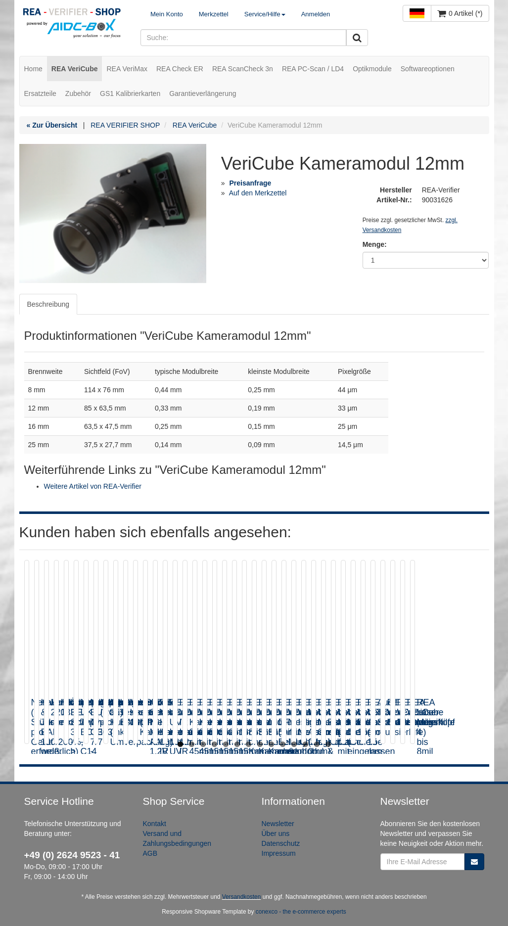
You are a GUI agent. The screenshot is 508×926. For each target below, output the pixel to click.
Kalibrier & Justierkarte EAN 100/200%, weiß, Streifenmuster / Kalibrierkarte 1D (202, 717)
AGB (150, 853)
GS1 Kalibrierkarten (130, 93)
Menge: (375, 244)
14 (328, 744)
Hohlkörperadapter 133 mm (455, 707)
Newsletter (278, 824)
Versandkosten (241, 896)
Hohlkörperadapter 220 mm (328, 707)
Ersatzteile (40, 93)
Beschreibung (48, 304)
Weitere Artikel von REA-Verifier (92, 486)
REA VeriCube (74, 69)
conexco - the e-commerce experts (301, 911)
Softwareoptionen (428, 69)
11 (294, 744)
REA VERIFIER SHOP (125, 125)
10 (282, 744)
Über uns (276, 833)
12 (305, 744)
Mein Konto (166, 14)
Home (33, 69)
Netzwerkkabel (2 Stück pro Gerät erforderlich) (78, 707)
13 (317, 744)
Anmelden (315, 14)
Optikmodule (372, 69)
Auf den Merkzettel (258, 193)
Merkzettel (214, 14)
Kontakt (154, 824)
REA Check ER (179, 69)
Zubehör (78, 93)
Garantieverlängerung (202, 93)
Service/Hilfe (264, 14)
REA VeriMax (126, 69)
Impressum (279, 853)
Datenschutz (281, 843)
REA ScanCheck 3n (242, 69)
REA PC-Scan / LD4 (313, 69)
